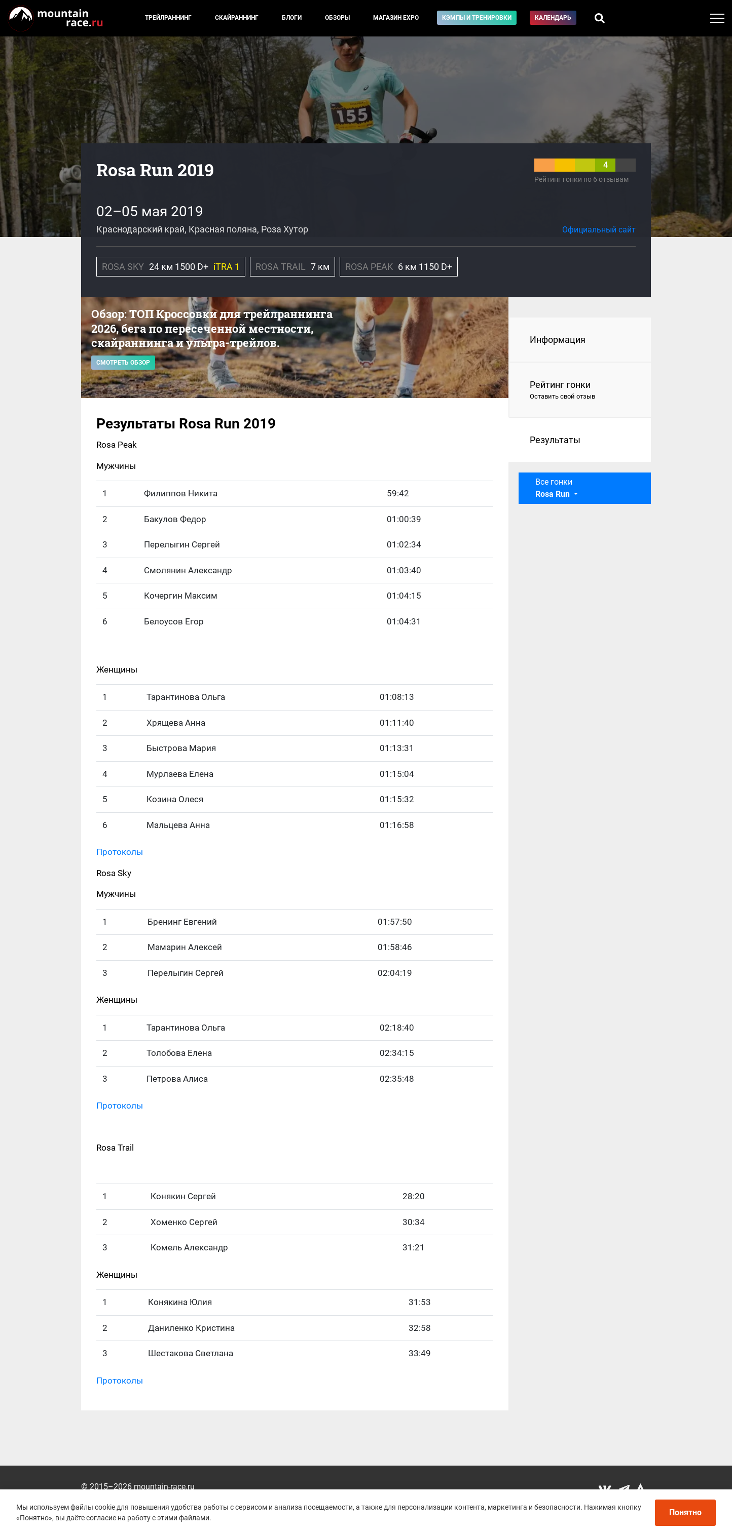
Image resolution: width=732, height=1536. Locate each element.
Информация (557, 339)
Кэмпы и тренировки (476, 17)
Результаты (555, 440)
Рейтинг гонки (580, 390)
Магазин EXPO (396, 17)
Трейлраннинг (168, 17)
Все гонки (553, 488)
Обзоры (337, 17)
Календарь (553, 17)
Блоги (292, 17)
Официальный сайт (599, 229)
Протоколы (119, 852)
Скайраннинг (237, 17)
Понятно (685, 1512)
